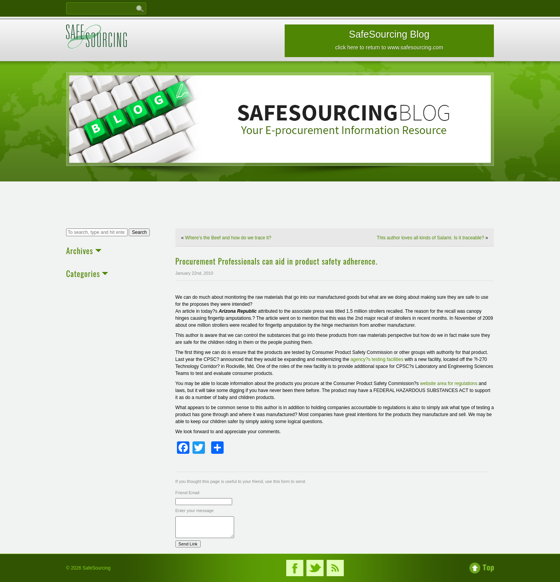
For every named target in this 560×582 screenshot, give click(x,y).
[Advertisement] (280, 205)
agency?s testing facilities (377, 359)
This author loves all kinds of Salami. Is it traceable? (430, 237)
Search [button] (139, 232)
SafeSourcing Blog (389, 40)
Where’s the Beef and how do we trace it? (228, 237)
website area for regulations (449, 383)
